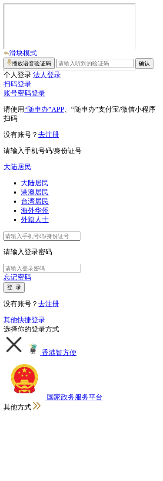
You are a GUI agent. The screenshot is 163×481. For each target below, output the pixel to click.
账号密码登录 (24, 93)
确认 (144, 63)
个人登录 (17, 74)
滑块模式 (20, 53)
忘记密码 (17, 277)
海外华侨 (35, 210)
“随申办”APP (44, 109)
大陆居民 (17, 167)
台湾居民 (35, 201)
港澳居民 (35, 192)
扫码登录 (17, 84)
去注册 (48, 134)
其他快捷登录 (24, 320)
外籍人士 (35, 219)
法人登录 (47, 74)
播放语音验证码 (29, 63)
